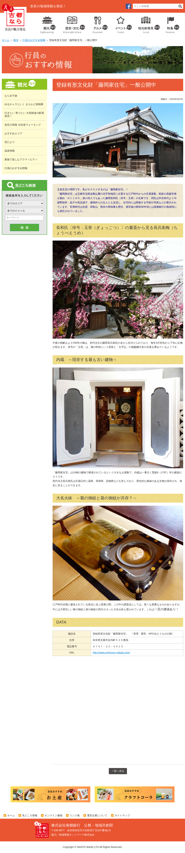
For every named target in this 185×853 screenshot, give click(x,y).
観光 (47, 23)
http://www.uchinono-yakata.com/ (111, 652)
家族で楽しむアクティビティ (21, 159)
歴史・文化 (72, 23)
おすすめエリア (13, 133)
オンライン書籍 (53, 815)
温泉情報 (10, 150)
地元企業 (147, 23)
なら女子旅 (11, 95)
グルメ (97, 23)
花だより (10, 142)
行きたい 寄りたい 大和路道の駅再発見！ (24, 114)
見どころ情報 (29, 815)
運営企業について (97, 815)
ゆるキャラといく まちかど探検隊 (24, 104)
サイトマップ (122, 815)
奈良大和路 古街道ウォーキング (23, 124)
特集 (171, 23)
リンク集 (75, 815)
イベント (121, 23)
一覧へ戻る (118, 770)
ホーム (5, 40)
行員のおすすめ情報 (33, 40)
